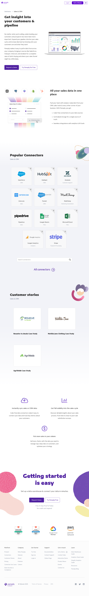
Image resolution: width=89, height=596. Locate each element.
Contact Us (61, 567)
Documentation (48, 552)
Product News (62, 561)
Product (6, 552)
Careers (20, 564)
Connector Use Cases (10, 564)
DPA (52, 584)
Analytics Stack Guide (77, 557)
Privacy (46, 584)
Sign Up (33, 555)
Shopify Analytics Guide (76, 561)
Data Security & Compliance (9, 569)
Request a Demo (11, 67)
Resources (74, 565)
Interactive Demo (63, 558)
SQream (20, 555)
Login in (33, 558)
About (19, 558)
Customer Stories (9, 558)
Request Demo (36, 500)
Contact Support (49, 555)
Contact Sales (62, 555)
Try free (33, 552)
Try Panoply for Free (28, 67)
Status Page (48, 558)
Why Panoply (22, 552)
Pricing (6, 561)
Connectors (7, 555)
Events (60, 564)
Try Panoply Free (52, 500)
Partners (20, 561)
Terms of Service (37, 584)
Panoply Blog (75, 569)
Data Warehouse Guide (76, 553)
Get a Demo (62, 552)
